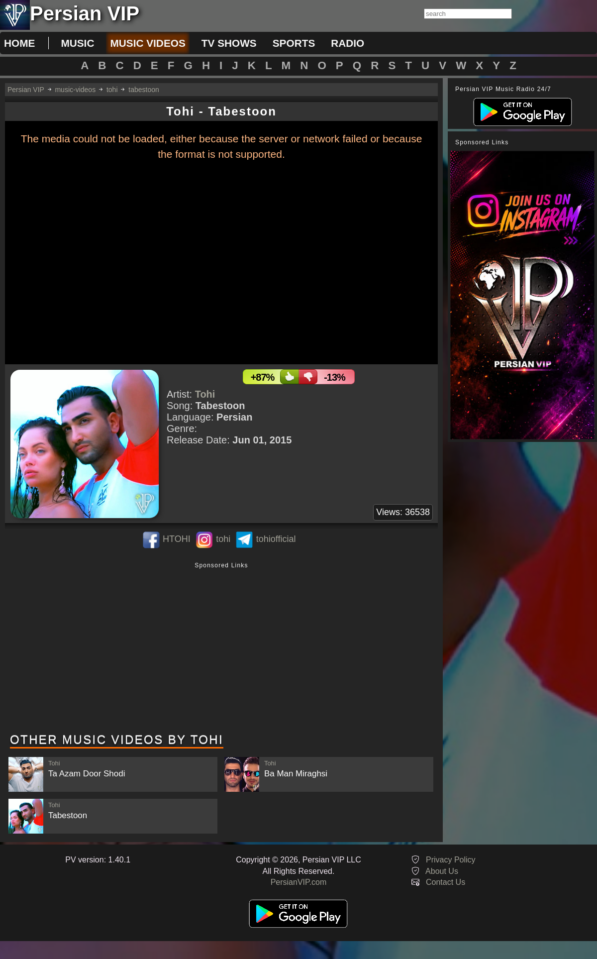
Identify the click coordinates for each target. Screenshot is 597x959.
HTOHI (177, 539)
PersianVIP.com (299, 882)
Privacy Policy (451, 859)
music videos (147, 43)
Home (19, 43)
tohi (112, 90)
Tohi (205, 394)
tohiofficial (276, 539)
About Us (441, 871)
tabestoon (143, 90)
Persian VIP (25, 90)
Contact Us (445, 882)
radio (347, 43)
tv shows (229, 43)
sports (294, 43)
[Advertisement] (221, 648)
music (77, 43)
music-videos (75, 90)
